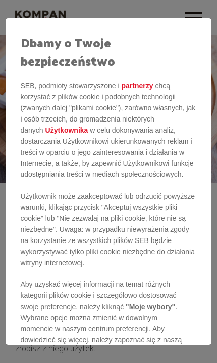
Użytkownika (66, 130)
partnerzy (137, 86)
